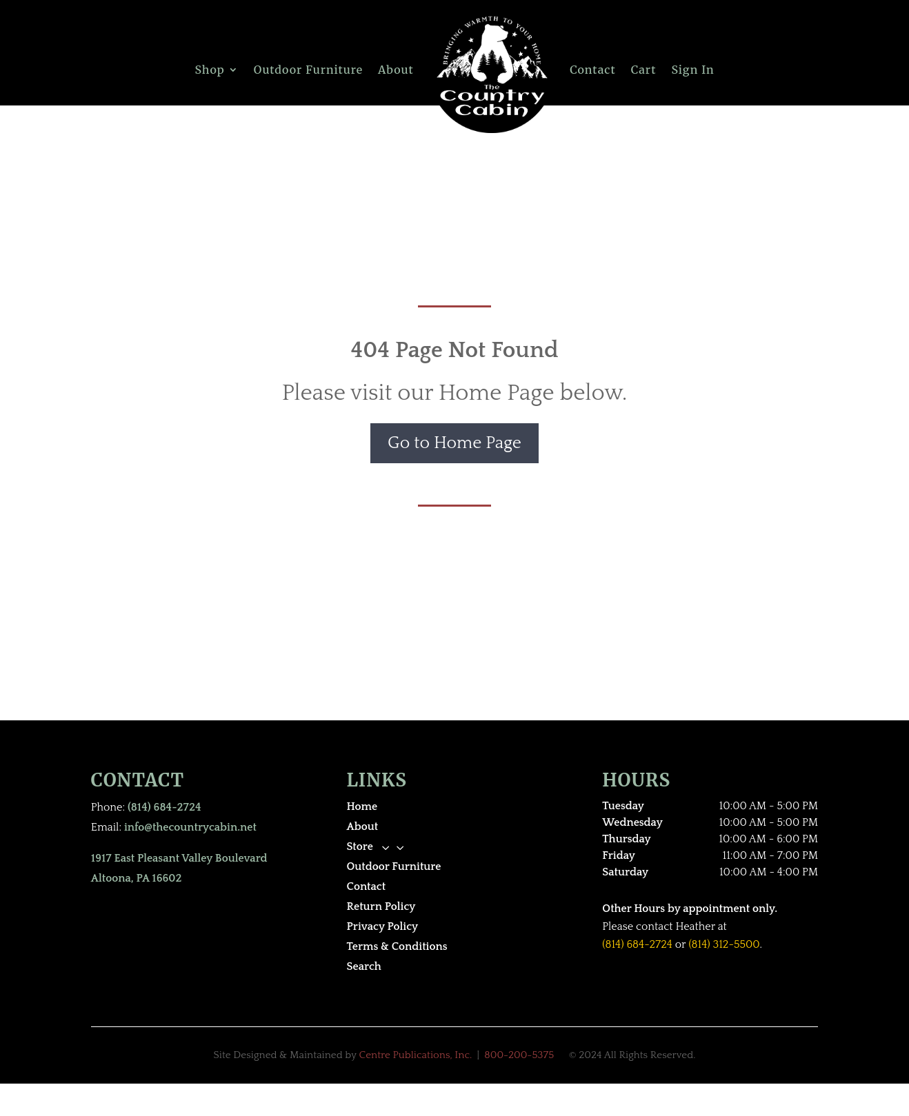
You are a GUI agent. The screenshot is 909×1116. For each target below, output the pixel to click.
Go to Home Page (454, 443)
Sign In (692, 70)
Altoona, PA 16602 (136, 878)
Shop (209, 70)
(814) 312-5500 (723, 944)
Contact (592, 70)
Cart (644, 70)
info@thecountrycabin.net (190, 827)
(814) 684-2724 (164, 807)
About (396, 70)
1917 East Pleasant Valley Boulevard (179, 858)
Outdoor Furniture (308, 70)
